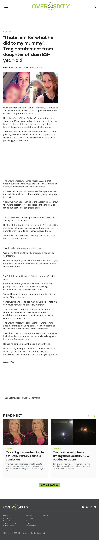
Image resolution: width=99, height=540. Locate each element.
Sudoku (29, 521)
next (94, 417)
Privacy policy (9, 525)
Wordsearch (31, 525)
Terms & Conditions (11, 523)
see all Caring (49, 486)
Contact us (8, 521)
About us (7, 518)
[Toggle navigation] (6, 6)
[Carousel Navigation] (91, 417)
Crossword (30, 518)
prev (89, 417)
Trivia (28, 523)
